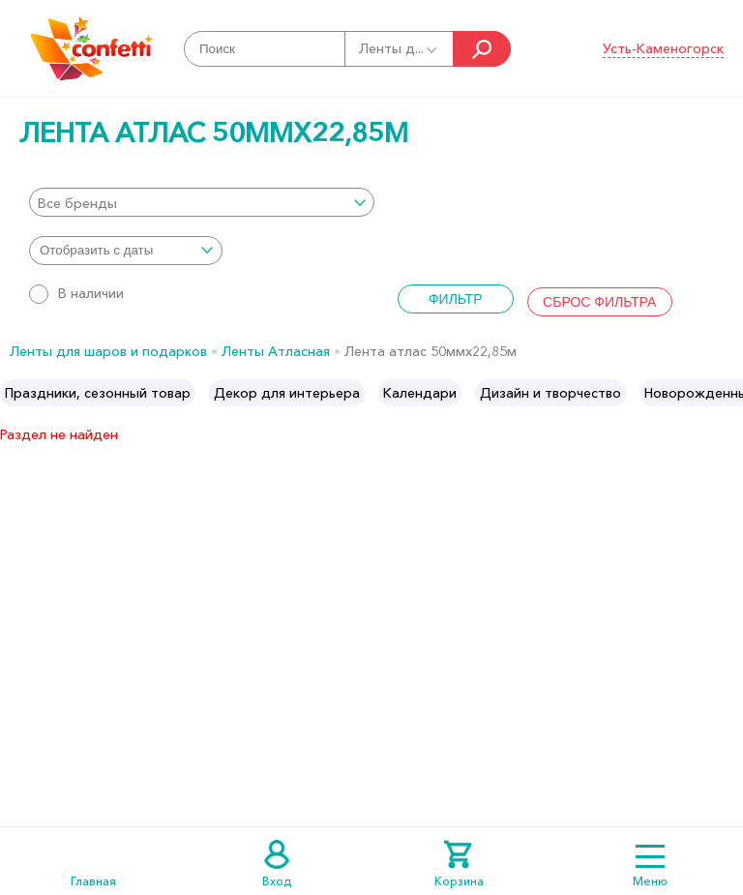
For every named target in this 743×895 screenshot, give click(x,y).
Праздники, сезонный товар (98, 393)
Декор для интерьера (287, 393)
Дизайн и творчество (550, 393)
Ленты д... (399, 48)
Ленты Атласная (276, 351)
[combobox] (201, 202)
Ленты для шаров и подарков (108, 351)
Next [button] (727, 393)
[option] (97, 392)
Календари (420, 393)
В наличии (76, 293)
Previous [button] (16, 393)
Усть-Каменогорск (663, 48)
